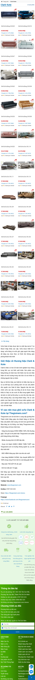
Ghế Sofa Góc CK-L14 (24, 146)
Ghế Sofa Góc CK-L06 (24, 237)
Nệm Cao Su (5, 641)
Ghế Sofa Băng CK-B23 (8, 26)
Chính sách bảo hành (24, 649)
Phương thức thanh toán (26, 657)
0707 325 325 (22, 597)
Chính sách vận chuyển (25, 652)
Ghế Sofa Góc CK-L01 (7, 327)
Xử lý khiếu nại (23, 641)
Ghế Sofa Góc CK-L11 (7, 176)
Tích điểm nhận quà (7, 617)
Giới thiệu (4, 671)
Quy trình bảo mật (24, 659)
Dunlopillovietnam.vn (25, 671)
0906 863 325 (20, 600)
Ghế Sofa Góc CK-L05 (7, 267)
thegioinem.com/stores (21, 602)
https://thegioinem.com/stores (15, 493)
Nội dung (6, 341)
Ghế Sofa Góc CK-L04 (24, 267)
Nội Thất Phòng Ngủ (7, 662)
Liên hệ (3, 676)
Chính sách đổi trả (24, 654)
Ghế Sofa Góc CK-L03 (7, 297)
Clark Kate (13, 1)
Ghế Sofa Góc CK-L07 (7, 237)
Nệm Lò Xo (4, 644)
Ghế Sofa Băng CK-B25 (8, 146)
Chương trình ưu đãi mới (8, 609)
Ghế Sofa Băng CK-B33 (8, 116)
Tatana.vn (21, 676)
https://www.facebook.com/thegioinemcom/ (15, 500)
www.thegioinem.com (14, 485)
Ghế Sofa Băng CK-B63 (8, 86)
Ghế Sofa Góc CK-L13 (24, 327)
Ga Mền (3, 652)
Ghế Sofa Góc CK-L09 (7, 206)
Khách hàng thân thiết (25, 644)
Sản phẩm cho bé (6, 659)
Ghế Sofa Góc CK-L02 (24, 297)
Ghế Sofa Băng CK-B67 (8, 56)
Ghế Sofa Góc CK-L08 (24, 206)
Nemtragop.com (23, 674)
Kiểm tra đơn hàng (24, 662)
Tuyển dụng (4, 674)
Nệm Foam (4, 649)
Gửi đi (17, 632)
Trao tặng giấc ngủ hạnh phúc (10, 614)
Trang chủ (5, 1)
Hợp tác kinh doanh (24, 646)
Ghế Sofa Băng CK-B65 (25, 56)
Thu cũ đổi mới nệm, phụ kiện (10, 612)
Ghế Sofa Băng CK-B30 (25, 116)
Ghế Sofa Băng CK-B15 (25, 26)
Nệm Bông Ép (5, 646)
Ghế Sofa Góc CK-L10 (24, 176)
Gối (2, 654)
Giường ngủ (4, 657)
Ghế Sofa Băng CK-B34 (25, 86)
